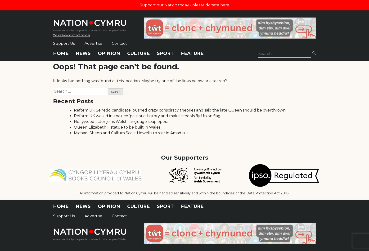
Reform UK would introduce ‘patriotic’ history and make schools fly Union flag (147, 116)
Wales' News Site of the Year (71, 35)
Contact (119, 43)
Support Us (64, 43)
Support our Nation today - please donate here (184, 5)
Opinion (109, 53)
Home (60, 53)
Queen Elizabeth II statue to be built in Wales (117, 127)
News (83, 53)
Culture (138, 53)
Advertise (93, 43)
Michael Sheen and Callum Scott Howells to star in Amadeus (131, 133)
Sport (165, 53)
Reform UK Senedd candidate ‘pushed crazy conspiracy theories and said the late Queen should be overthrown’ (180, 110)
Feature (192, 53)
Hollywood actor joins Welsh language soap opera (121, 121)
